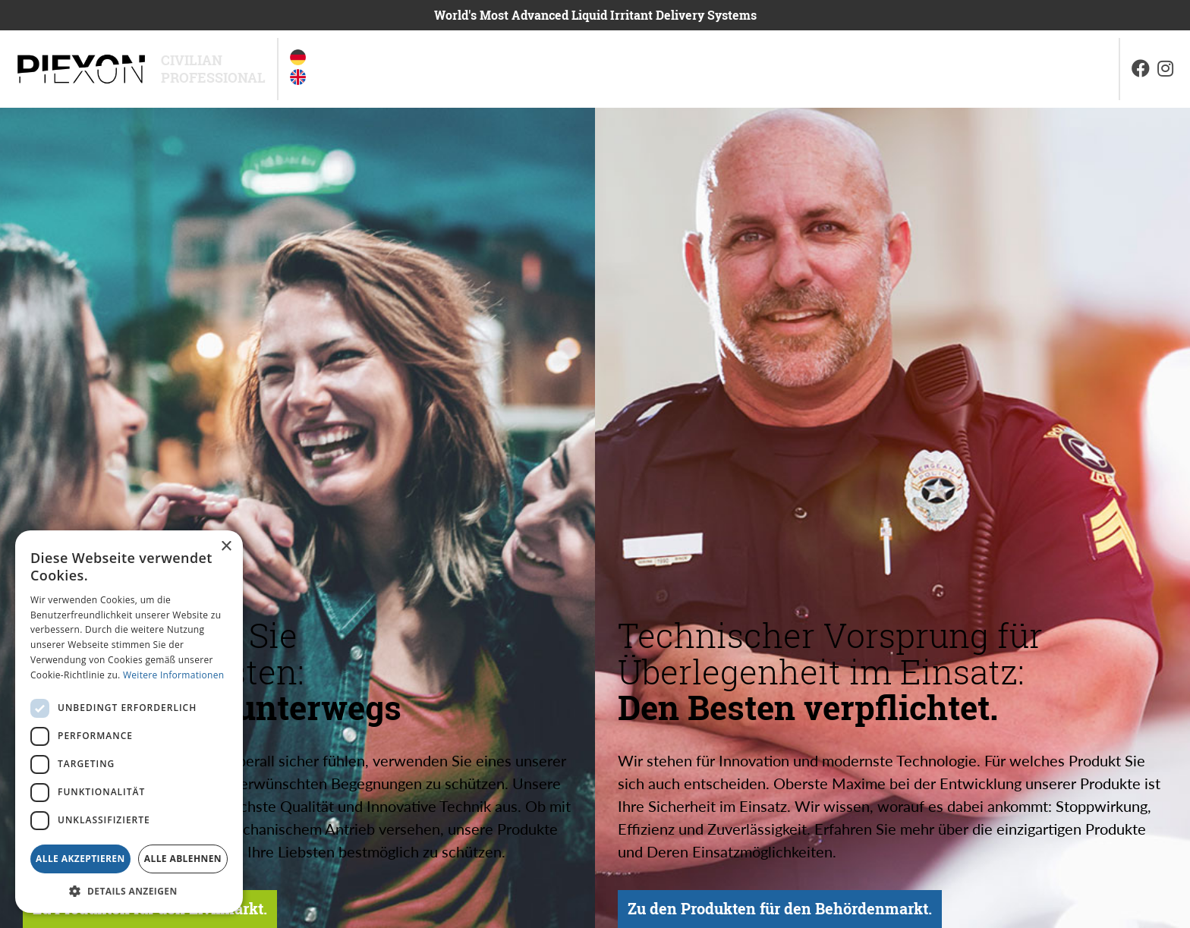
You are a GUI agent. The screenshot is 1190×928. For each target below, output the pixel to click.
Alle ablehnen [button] (183, 858)
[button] (129, 890)
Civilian (191, 60)
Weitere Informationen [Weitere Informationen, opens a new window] (174, 674)
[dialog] (129, 721)
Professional (213, 78)
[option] (298, 60)
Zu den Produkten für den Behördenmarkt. (786, 879)
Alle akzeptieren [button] (80, 858)
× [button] (225, 546)
